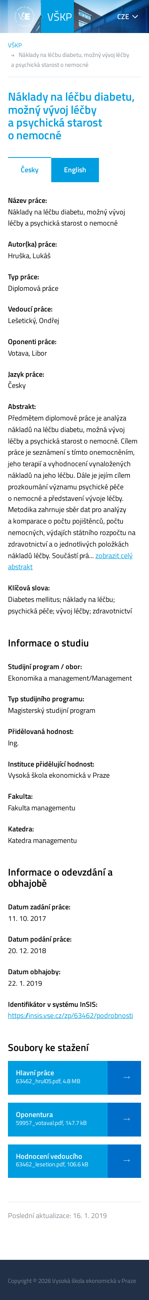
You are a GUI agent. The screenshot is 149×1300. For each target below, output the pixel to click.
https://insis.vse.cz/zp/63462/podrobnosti (70, 1015)
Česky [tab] (30, 169)
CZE (123, 16)
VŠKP (59, 16)
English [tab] (75, 169)
